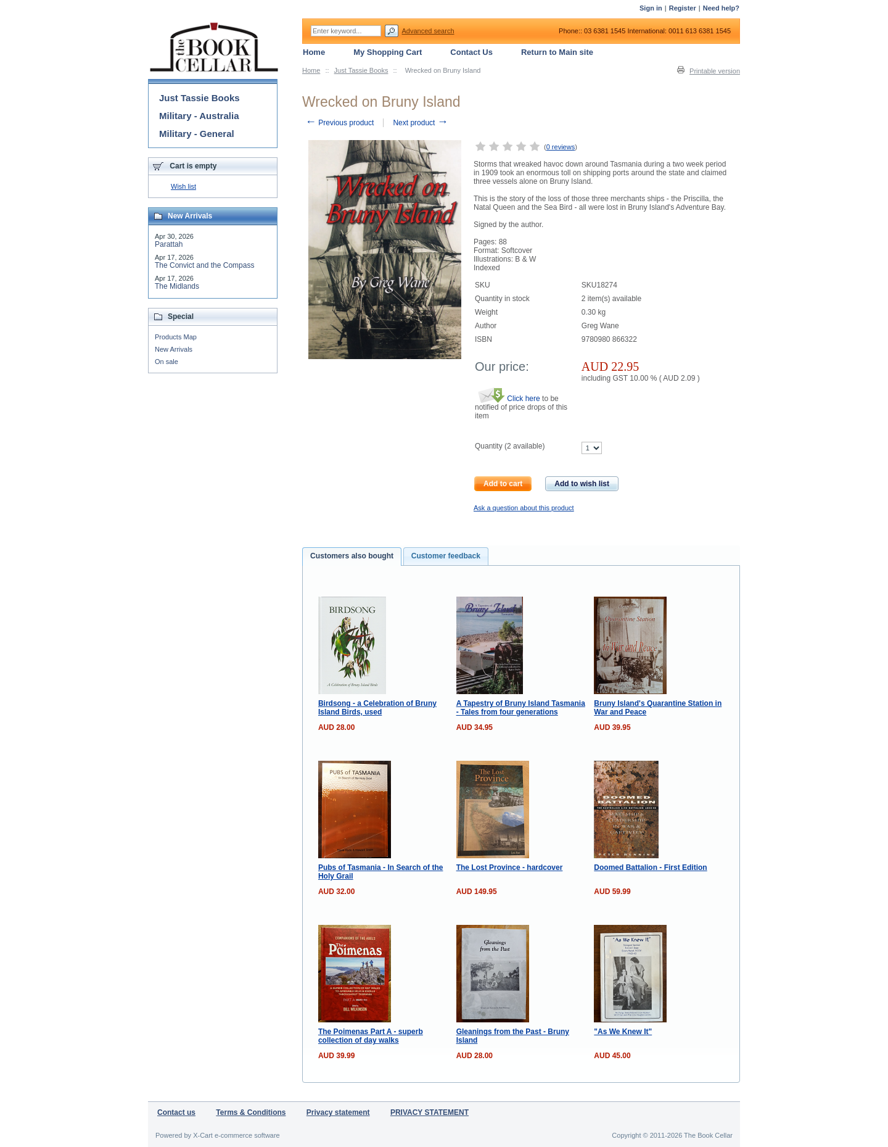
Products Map (176, 337)
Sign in (650, 8)
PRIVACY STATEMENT (429, 1112)
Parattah (169, 244)
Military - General (196, 133)
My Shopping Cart (387, 52)
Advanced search (428, 31)
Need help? (721, 8)
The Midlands (177, 286)
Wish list (183, 186)
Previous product (339, 122)
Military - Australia (199, 115)
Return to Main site (557, 52)
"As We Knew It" (623, 1031)
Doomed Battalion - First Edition (650, 867)
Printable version (714, 71)
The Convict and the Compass (204, 265)
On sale (166, 361)
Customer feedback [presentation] (445, 556)
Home (311, 70)
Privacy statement (338, 1112)
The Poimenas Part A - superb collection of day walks (370, 1036)
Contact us (176, 1112)
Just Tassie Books (361, 70)
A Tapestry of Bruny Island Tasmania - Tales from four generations (520, 707)
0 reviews (560, 147)
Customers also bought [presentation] (351, 556)
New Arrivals (173, 349)
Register (682, 8)
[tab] (351, 556)
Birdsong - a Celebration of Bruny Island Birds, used (377, 707)
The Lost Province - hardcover (509, 867)
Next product (420, 122)
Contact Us (471, 52)
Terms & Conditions (251, 1112)
